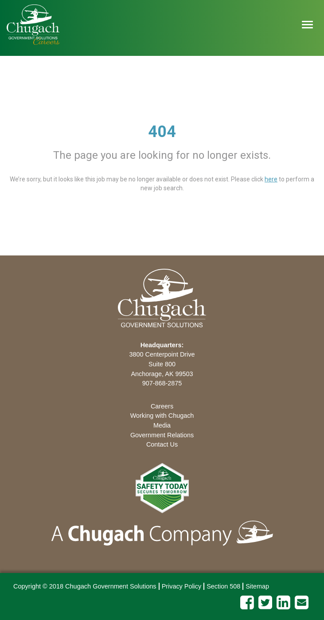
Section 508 (223, 586)
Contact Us (162, 444)
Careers (162, 406)
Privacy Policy (182, 586)
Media (162, 425)
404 (162, 131)
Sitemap (257, 586)
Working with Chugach (162, 415)
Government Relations (162, 435)
